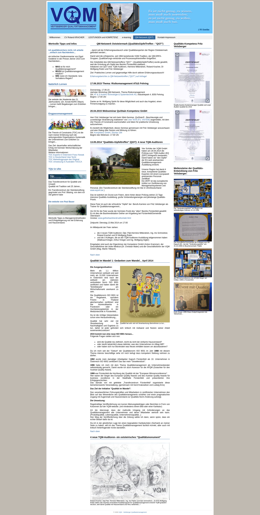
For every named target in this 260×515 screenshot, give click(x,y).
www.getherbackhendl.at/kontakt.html (114, 218)
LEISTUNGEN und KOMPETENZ (103, 37)
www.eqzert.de (96, 190)
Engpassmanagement (60, 113)
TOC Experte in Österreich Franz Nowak (66, 155)
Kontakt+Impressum (166, 37)
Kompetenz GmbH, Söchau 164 (108, 132)
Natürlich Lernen (57, 84)
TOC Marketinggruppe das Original (63, 159)
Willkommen (54, 37)
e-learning (126, 37)
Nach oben (95, 255)
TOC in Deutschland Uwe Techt (62, 157)
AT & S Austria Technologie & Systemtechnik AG (115, 94)
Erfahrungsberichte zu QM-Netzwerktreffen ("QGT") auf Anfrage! (118, 76)
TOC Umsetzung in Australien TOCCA (65, 162)
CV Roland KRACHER (74, 37)
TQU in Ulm (54, 169)
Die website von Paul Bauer (61, 202)
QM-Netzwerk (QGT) (144, 37)
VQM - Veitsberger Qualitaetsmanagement (133, 512)
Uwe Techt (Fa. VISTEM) (139, 120)
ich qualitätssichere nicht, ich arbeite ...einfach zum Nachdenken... (65, 51)
